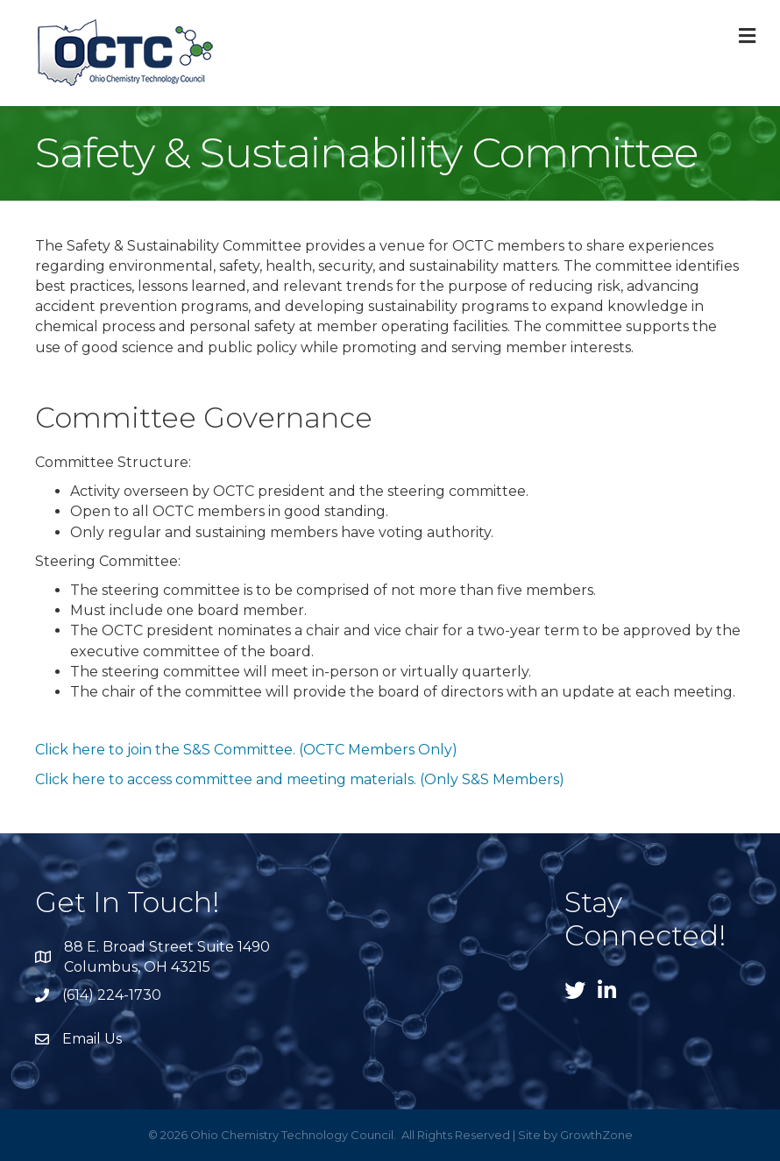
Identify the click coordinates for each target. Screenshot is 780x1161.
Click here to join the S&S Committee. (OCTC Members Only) (246, 749)
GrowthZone (596, 1135)
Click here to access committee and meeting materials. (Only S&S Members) (299, 779)
